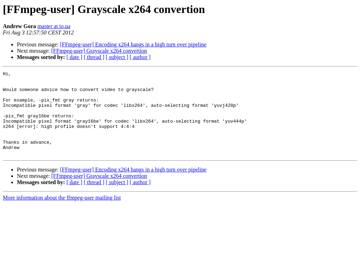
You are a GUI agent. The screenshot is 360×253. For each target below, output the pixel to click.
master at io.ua (53, 26)
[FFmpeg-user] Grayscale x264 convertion (99, 51)
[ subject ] (117, 57)
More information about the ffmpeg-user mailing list (62, 215)
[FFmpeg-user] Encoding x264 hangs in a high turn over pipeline (133, 44)
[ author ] (140, 57)
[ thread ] (94, 57)
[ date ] (74, 57)
